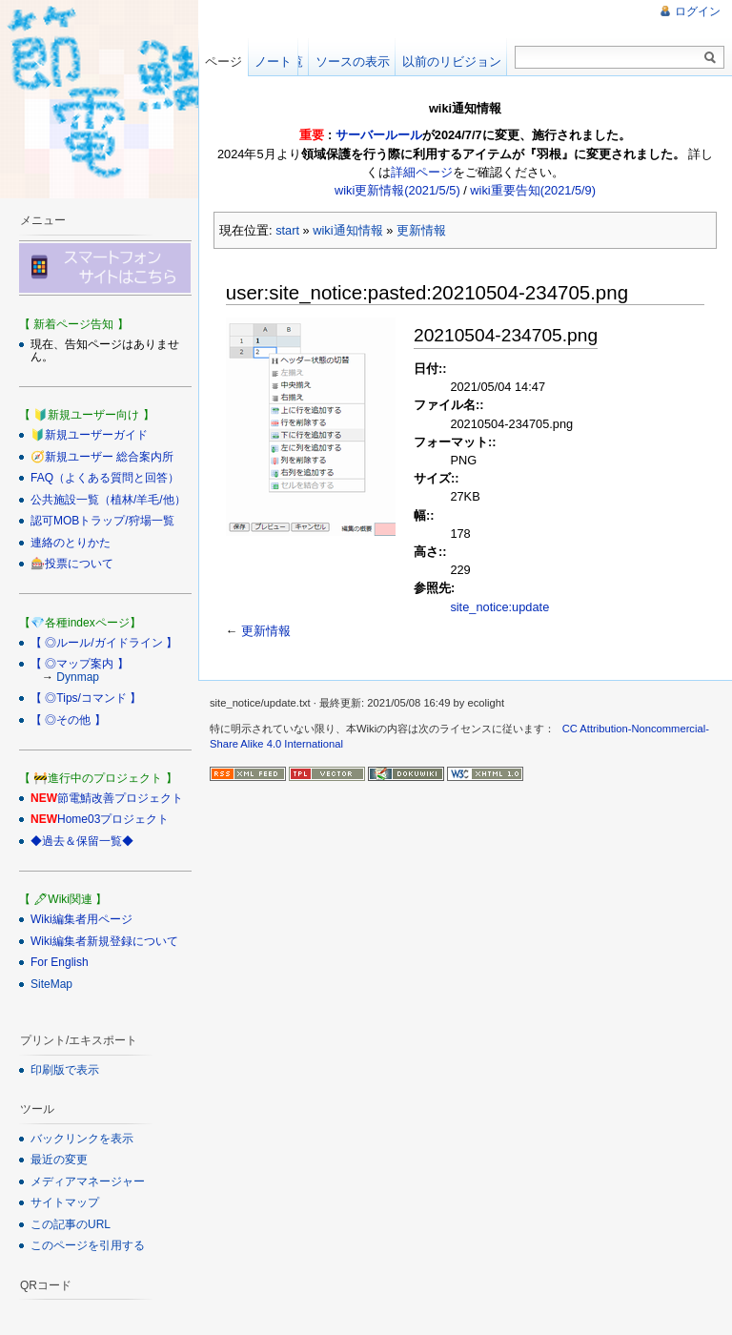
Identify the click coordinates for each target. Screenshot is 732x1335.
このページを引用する (87, 1245)
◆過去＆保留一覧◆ (81, 841)
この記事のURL (70, 1224)
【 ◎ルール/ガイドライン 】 (103, 642)
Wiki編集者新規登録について (104, 941)
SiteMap (51, 984)
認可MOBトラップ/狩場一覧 (102, 520)
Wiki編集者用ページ (81, 919)
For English (59, 962)
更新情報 (421, 230)
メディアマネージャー (87, 1181)
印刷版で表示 (64, 1070)
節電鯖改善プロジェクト (120, 798)
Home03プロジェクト (113, 819)
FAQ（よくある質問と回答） (104, 477)
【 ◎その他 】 (68, 720)
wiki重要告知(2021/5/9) (533, 190)
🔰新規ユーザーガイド (89, 435)
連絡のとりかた (70, 542)
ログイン (698, 11)
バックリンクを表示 (81, 1138)
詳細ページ (422, 172)
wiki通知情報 (347, 230)
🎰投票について (71, 563)
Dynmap (77, 677)
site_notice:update (499, 607)
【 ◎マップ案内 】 (79, 663)
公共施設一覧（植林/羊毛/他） (108, 499)
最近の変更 (59, 1159)
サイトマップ (64, 1202)
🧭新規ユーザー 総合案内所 (101, 456)
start (287, 230)
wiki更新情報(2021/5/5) (397, 190)
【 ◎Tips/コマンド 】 (85, 698)
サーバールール (379, 135)
